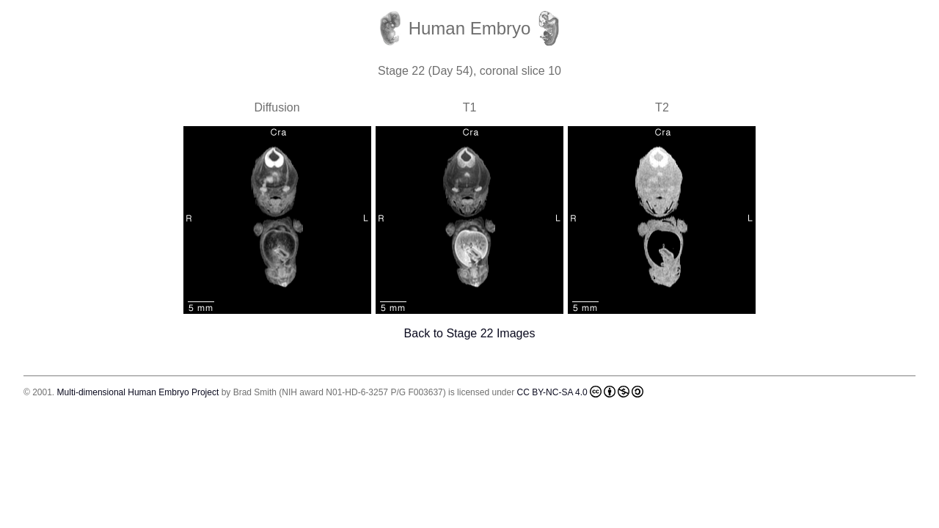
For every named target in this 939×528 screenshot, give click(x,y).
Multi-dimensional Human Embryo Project (138, 392)
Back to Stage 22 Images (470, 333)
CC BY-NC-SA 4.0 (580, 391)
